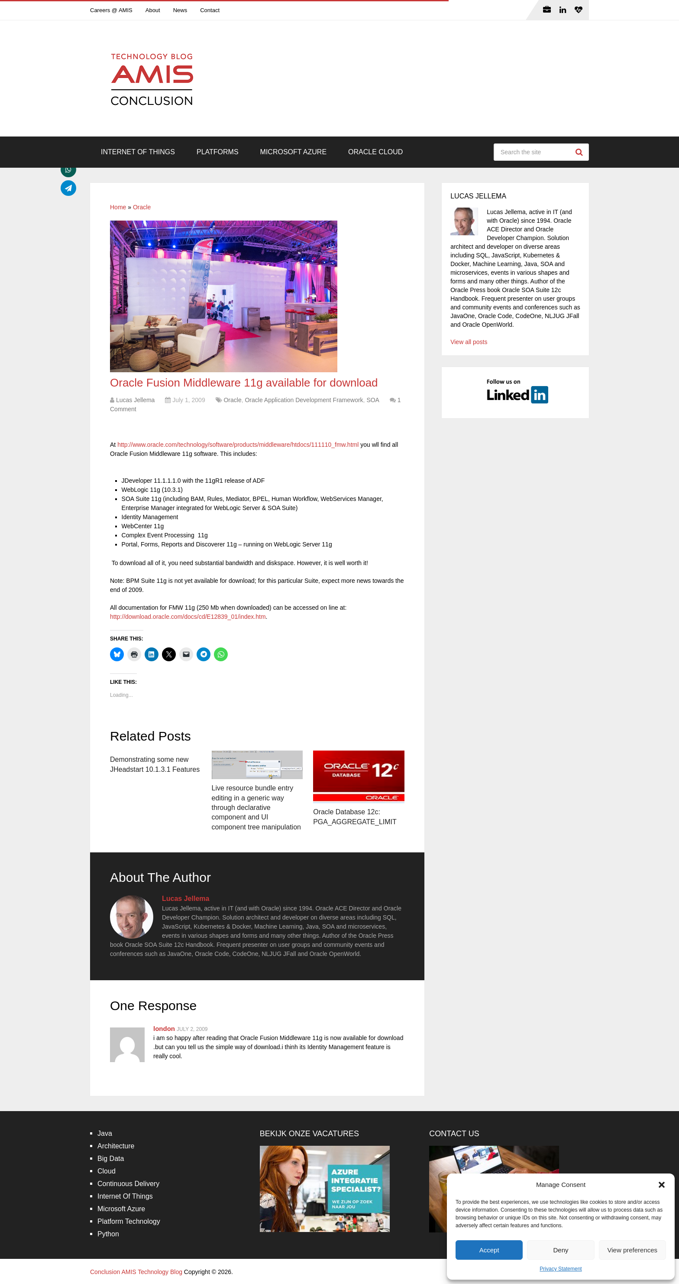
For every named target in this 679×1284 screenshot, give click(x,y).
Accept (489, 1250)
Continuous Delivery (128, 1183)
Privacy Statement (561, 1269)
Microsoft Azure (293, 152)
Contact (210, 10)
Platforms (218, 152)
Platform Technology (128, 1221)
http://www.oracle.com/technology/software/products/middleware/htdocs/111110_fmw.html (238, 444)
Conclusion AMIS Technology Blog (136, 1271)
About (153, 10)
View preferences (633, 1250)
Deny (560, 1250)
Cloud (106, 1171)
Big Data (110, 1158)
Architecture (115, 1146)
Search (580, 152)
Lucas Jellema (135, 400)
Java (104, 1133)
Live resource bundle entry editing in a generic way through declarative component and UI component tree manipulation (256, 807)
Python (108, 1234)
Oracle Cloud (375, 152)
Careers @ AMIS (111, 10)
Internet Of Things (138, 152)
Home (118, 207)
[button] (661, 1184)
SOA (372, 400)
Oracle (142, 207)
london (164, 1028)
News (180, 10)
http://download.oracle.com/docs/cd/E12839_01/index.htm (188, 616)
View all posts (468, 341)
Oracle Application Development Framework (304, 400)
